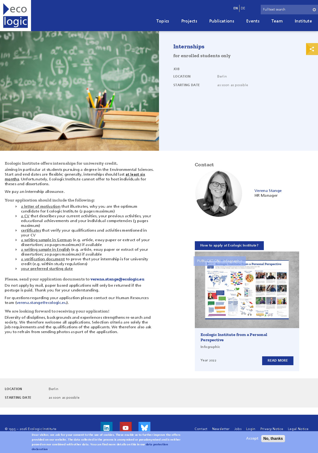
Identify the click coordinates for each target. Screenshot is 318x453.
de (243, 8)
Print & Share (312, 49)
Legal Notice (298, 429)
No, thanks (273, 438)
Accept (252, 439)
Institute (303, 21)
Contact (201, 429)
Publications (221, 21)
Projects (189, 21)
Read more (278, 360)
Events (253, 21)
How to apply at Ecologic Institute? (229, 245)
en (235, 8)
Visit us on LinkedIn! (106, 428)
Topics (162, 21)
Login (251, 429)
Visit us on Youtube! (126, 428)
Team (277, 21)
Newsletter (221, 429)
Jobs (237, 429)
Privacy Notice (271, 429)
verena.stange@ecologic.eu (117, 279)
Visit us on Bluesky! (144, 428)
